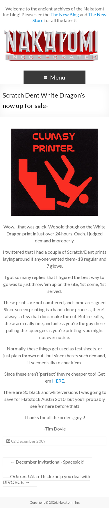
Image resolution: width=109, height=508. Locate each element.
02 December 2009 (28, 441)
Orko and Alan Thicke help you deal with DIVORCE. (46, 479)
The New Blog (64, 14)
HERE (58, 380)
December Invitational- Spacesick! (47, 461)
